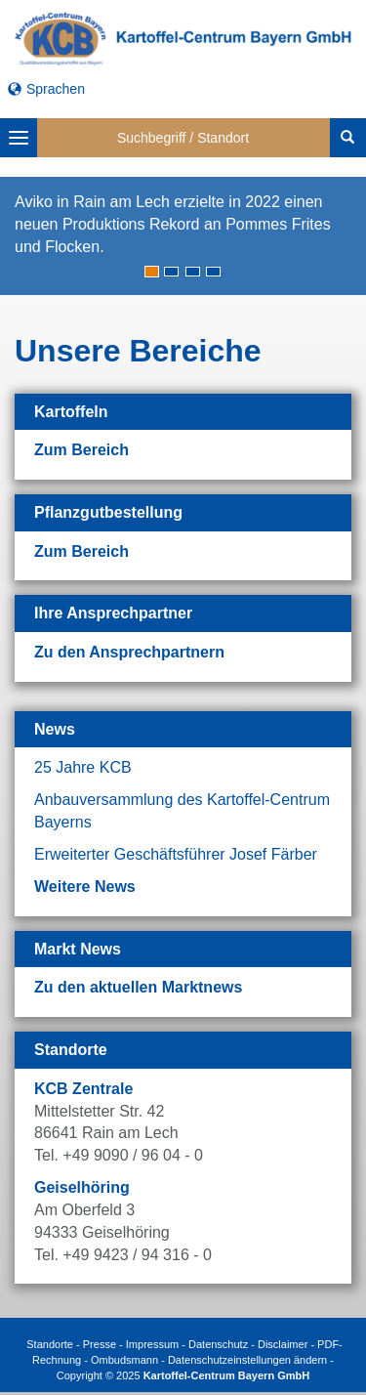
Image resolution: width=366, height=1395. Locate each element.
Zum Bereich (81, 450)
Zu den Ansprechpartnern (129, 652)
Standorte (49, 1344)
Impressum (152, 1344)
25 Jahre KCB (83, 767)
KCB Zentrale (83, 1088)
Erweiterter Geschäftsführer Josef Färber (175, 854)
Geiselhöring (82, 1187)
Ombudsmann (124, 1360)
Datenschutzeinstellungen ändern (247, 1360)
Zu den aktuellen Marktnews (138, 987)
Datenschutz (218, 1344)
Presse (99, 1344)
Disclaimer (282, 1344)
